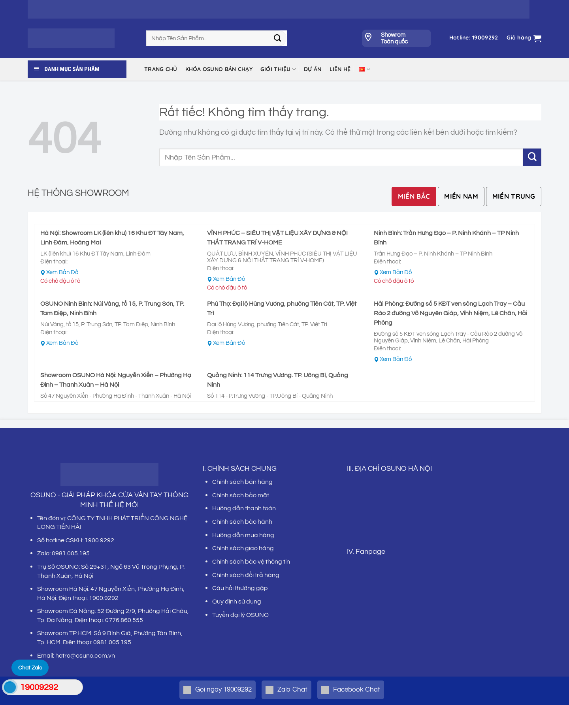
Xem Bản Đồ (62, 272)
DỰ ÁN (312, 69)
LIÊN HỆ (340, 69)
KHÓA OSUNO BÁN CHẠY (218, 69)
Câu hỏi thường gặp (240, 588)
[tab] (414, 196)
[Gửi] (278, 38)
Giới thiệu (278, 69)
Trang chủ (160, 69)
